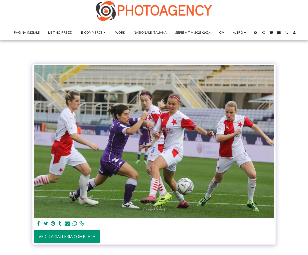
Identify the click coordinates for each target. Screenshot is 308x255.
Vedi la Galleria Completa (67, 236)
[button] (263, 32)
